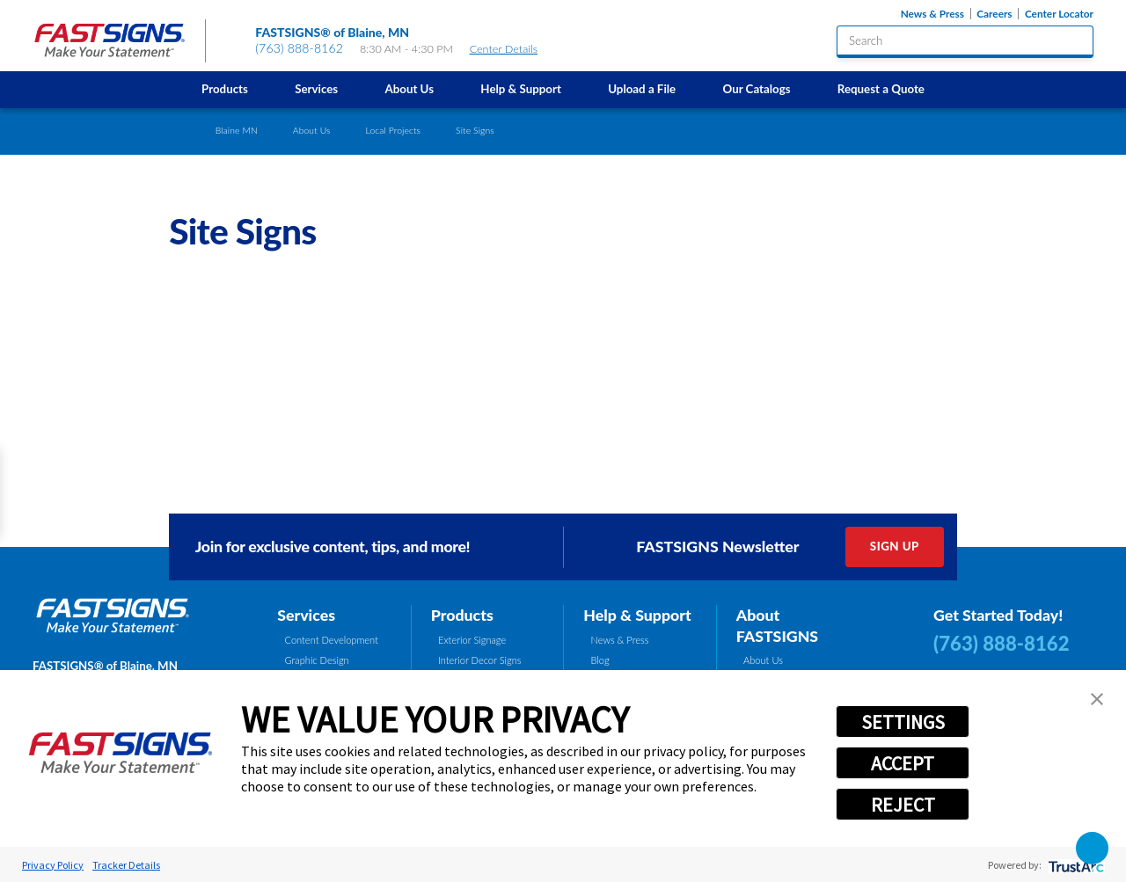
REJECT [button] (903, 804)
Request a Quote (881, 89)
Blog (600, 660)
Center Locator (1059, 13)
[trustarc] (1075, 864)
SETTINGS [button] (903, 722)
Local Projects (393, 130)
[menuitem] (224, 89)
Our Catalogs (756, 89)
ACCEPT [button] (902, 763)
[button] (1097, 699)
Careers (994, 13)
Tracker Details (126, 864)
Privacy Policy (53, 864)
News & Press (932, 13)
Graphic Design (317, 660)
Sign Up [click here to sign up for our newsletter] (894, 546)
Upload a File (642, 89)
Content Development (331, 639)
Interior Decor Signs (480, 660)
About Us (409, 89)
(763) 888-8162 (299, 47)
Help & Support (520, 89)
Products (224, 89)
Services (316, 89)
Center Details (511, 48)
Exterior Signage (472, 639)
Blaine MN (237, 130)
